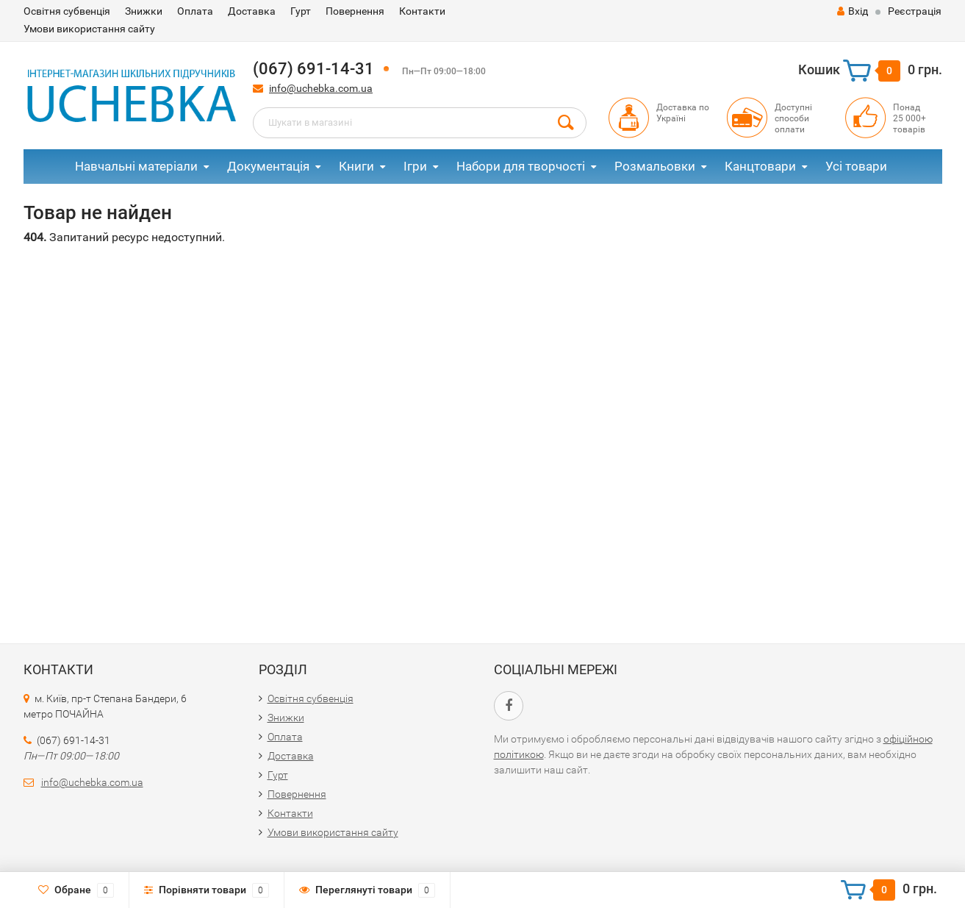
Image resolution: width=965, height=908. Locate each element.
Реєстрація (914, 11)
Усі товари (856, 166)
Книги (356, 166)
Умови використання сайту (89, 29)
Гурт (300, 11)
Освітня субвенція (67, 11)
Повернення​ (355, 11)
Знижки (143, 11)
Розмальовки (654, 166)
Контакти (422, 11)
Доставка (252, 11)
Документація (268, 166)
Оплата (195, 11)
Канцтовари (760, 166)
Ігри (415, 166)
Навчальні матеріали (136, 166)
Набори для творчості (520, 166)
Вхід (852, 11)
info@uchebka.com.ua (321, 88)
